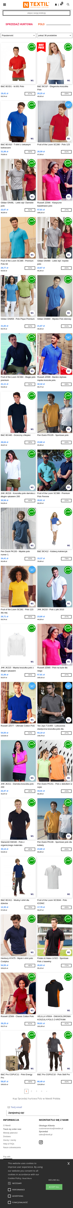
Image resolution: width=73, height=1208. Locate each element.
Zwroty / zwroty (9, 1140)
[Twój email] (32, 1107)
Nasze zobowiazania (12, 1147)
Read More (27, 1178)
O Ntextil (6, 1125)
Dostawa (7, 1136)
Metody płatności (10, 1133)
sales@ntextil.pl (45, 1134)
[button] (56, 4)
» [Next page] (46, 1091)
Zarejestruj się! (16, 1113)
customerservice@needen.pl (51, 1128)
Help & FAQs (8, 1144)
